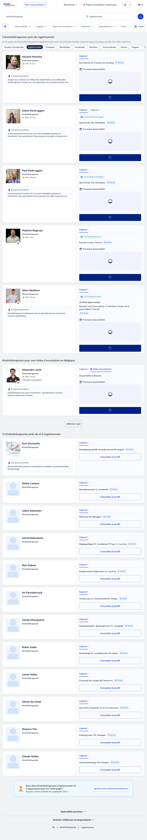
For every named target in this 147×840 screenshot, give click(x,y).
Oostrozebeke (109, 47)
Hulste (124, 47)
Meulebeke (64, 47)
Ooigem (135, 47)
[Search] (140, 16)
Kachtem (93, 47)
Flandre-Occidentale (14, 47)
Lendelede (80, 47)
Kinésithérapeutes (68, 827)
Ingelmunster (34, 47)
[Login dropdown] (127, 5)
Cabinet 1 (83, 56)
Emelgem (50, 47)
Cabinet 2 (95, 110)
